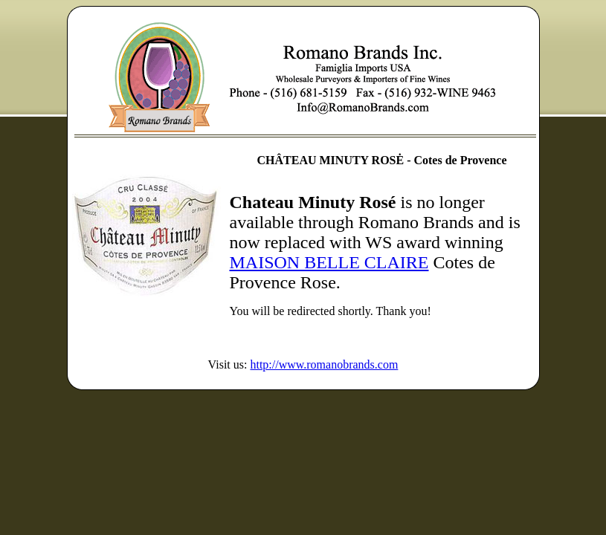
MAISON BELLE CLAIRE (329, 262)
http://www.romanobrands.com (324, 364)
